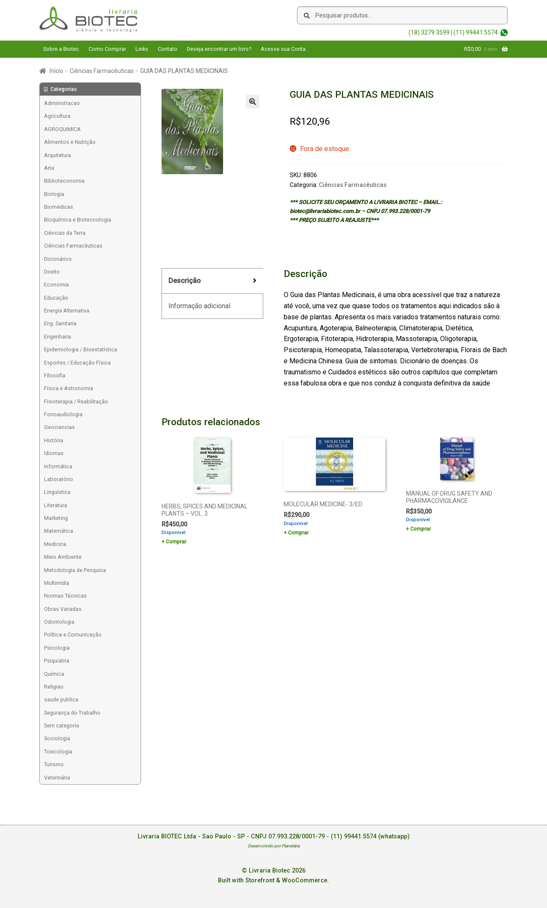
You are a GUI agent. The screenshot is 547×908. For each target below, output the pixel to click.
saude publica (61, 699)
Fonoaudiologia (63, 414)
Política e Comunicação (73, 634)
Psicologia (57, 648)
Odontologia (59, 622)
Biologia (54, 194)
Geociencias (59, 427)
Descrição (184, 281)
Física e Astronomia (68, 388)
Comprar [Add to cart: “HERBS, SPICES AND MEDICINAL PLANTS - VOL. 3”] (176, 542)
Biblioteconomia (64, 181)
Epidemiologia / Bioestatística (80, 349)
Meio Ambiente (63, 557)
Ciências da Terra (64, 233)
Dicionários (58, 259)
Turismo (54, 764)
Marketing (56, 518)
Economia (56, 284)
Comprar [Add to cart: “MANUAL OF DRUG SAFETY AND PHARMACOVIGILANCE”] (420, 529)
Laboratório (58, 479)
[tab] (212, 281)
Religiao (54, 686)
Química (54, 674)
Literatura (55, 505)
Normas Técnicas (65, 596)
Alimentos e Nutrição (70, 142)
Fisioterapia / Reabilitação (76, 401)
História (53, 440)
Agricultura (57, 116)
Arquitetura (57, 155)
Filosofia (54, 375)
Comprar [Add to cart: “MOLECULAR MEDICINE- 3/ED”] (298, 533)
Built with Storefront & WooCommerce (272, 880)
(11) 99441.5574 (475, 32)
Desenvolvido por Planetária (274, 846)
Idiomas (54, 453)
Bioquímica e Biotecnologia (77, 219)
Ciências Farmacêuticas (102, 70)
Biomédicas (58, 207)
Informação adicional (199, 306)
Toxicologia (58, 751)
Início (56, 70)
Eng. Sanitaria (60, 323)
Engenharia (57, 336)
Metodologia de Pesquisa (75, 570)
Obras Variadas (63, 609)
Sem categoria (61, 725)
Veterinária (57, 777)
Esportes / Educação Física (77, 362)
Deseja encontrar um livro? (219, 49)
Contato (167, 49)
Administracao (62, 103)
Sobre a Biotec (61, 49)
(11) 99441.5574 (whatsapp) (370, 836)
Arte (49, 168)
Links (141, 49)
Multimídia (56, 583)
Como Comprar (107, 49)
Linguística (57, 492)
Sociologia (57, 738)
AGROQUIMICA (62, 129)
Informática (58, 466)
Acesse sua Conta (283, 49)
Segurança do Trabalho (72, 712)
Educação (56, 298)
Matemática (58, 531)
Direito (52, 272)
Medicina (55, 544)
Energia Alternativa (66, 310)
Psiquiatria (56, 660)
